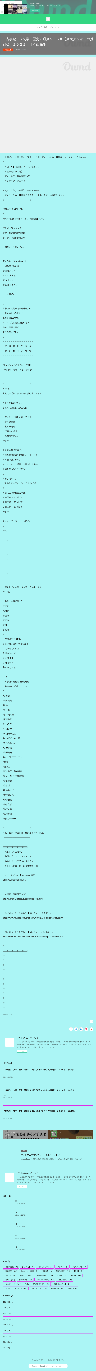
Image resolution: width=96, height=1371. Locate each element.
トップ (39, 27)
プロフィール (54, 27)
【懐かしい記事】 (44, 1267)
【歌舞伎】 (46, 1272)
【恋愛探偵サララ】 (40, 1285)
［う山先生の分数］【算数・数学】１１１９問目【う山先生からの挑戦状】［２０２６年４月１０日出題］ (52, 1224)
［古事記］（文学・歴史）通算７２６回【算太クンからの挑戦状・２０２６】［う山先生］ (39, 1070)
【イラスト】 (62, 1267)
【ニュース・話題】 (29, 1272)
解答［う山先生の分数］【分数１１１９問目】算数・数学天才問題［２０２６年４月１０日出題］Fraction (52, 1201)
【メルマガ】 (27, 1267)
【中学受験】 (25, 1280)
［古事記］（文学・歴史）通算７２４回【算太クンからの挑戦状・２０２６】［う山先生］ (39, 1111)
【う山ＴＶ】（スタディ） (15, 1289)
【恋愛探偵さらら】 (61, 1285)
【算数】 (9, 1280)
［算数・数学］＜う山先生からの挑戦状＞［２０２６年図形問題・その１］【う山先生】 (46, 1247)
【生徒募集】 (56, 1289)
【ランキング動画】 (44, 1280)
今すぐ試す (35, 10)
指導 (45, 27)
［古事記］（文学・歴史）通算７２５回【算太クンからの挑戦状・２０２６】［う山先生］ (39, 1090)
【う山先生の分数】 (43, 1276)
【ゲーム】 (61, 1276)
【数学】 (75, 1276)
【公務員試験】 (11, 1267)
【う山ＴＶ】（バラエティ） (16, 1285)
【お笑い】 (9, 1276)
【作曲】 (71, 1289)
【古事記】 (8, 50)
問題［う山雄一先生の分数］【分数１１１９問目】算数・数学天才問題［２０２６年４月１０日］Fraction (52, 1236)
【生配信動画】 (62, 1272)
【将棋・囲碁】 (64, 1280)
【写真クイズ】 (79, 1267)
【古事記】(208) (7, 1014)
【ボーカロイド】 (39, 1289)
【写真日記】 (10, 1272)
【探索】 (78, 1272)
